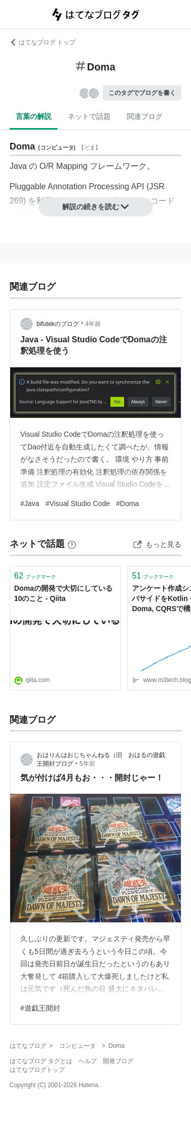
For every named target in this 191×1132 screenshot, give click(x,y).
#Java (29, 503)
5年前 (87, 763)
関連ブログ (144, 116)
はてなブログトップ (37, 1069)
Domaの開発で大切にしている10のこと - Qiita (63, 593)
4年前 (93, 324)
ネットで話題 (89, 116)
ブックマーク (35, 575)
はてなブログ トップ (42, 42)
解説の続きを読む (95, 207)
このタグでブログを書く (142, 92)
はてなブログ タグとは (41, 1061)
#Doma (127, 503)
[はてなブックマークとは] (72, 544)
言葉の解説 (33, 116)
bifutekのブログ (58, 324)
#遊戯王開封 (40, 1008)
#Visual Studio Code (77, 503)
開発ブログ (118, 1061)
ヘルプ (87, 1061)
